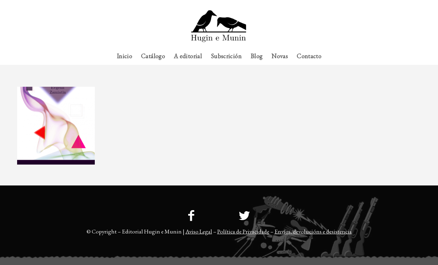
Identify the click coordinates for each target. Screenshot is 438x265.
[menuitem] (407, 5)
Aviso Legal (198, 231)
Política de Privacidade (243, 231)
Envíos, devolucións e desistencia (313, 231)
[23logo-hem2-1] (219, 29)
